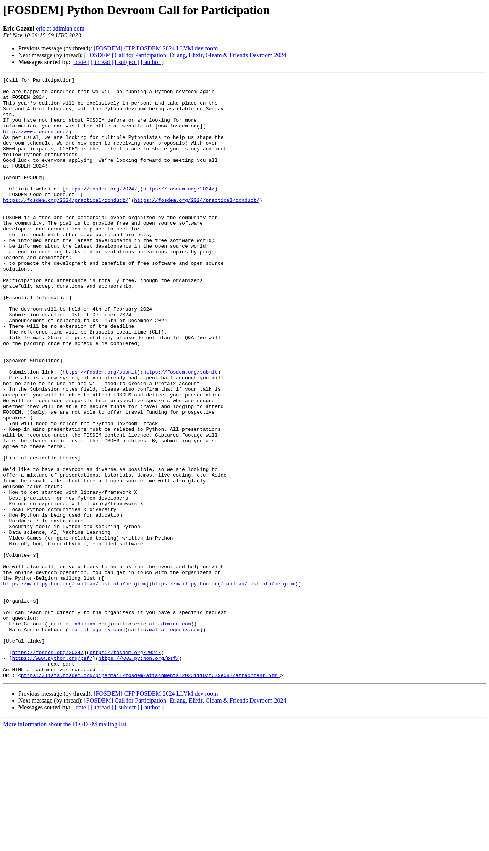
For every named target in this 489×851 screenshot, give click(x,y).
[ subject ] (127, 62)
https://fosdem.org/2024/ (101, 211)
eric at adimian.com (60, 28)
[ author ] (152, 62)
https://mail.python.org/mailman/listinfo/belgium (74, 685)
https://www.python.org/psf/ (52, 774)
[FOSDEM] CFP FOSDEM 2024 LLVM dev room (156, 48)
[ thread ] (102, 62)
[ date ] (80, 62)
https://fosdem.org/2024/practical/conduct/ (65, 225)
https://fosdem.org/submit (100, 431)
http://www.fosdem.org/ (36, 142)
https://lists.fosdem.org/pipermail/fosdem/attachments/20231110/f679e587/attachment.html (150, 795)
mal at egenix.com (96, 740)
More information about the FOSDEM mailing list (64, 844)
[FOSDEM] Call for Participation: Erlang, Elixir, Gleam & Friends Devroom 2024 (185, 55)
